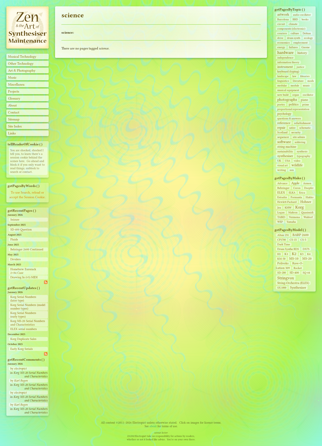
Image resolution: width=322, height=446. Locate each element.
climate (293, 24)
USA (287, 160)
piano (304, 100)
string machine (286, 147)
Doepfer (309, 188)
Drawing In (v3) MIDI (23, 277)
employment (300, 42)
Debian (307, 33)
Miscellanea (16, 84)
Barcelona (283, 19)
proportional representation (293, 109)
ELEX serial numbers (23, 329)
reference (283, 123)
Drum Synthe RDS (288, 249)
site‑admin (299, 137)
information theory (288, 62)
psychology (284, 114)
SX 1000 (281, 287)
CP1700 (281, 239)
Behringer (283, 188)
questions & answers (289, 118)
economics (283, 42)
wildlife (297, 165)
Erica (302, 192)
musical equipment (288, 90)
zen (292, 170)
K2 (294, 253)
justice (300, 66)
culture (295, 33)
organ (295, 94)
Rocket (298, 268)
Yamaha (291, 221)
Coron (296, 188)
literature (298, 80)
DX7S (306, 249)
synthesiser (285, 156)
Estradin (282, 197)
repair (281, 127)
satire (292, 127)
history (302, 53)
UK (279, 160)
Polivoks (283, 263)
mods (310, 80)
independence (285, 57)
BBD (295, 19)
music (306, 85)
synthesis (302, 151)
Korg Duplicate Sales (23, 339)
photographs (287, 99)
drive (280, 38)
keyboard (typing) (288, 71)
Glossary (14, 98)
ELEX (281, 192)
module (295, 85)
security (296, 132)
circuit (281, 24)
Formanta (296, 197)
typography (303, 156)
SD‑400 (294, 272)
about (153, 426)
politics (294, 104)
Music (12, 77)
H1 (279, 254)
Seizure (14, 219)
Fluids (14, 239)
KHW (288, 207)
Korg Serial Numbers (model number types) (27, 306)
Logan (281, 212)
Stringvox (285, 278)
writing (281, 170)
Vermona (294, 217)
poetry (281, 104)
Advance (282, 183)
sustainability (285, 151)
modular (282, 85)
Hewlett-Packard (287, 201)
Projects (13, 91)
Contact (13, 112)
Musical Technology (22, 57)
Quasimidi (307, 212)
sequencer (283, 137)
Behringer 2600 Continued (26, 249)
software (284, 142)
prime (305, 104)
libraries (305, 76)
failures (293, 47)
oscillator (308, 94)
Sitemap (13, 119)
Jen (279, 207)
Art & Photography (22, 70)
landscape (283, 76)
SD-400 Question (21, 229)
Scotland (282, 132)
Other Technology (21, 63)
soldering (300, 142)
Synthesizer (298, 287)
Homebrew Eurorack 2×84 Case (23, 271)
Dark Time (283, 244)
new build (283, 94)
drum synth (293, 38)
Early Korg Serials (21, 349)
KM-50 (281, 258)
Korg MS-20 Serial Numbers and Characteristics (27, 322)
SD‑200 (281, 272)
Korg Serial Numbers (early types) (23, 314)
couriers (282, 33)
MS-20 (307, 258)
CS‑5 (303, 239)
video (297, 160)
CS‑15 (293, 239)
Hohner (305, 202)
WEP (280, 221)
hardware (285, 52)
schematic (305, 127)
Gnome (305, 47)
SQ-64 (306, 272)
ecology (308, 38)
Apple (295, 183)
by (18, 368)
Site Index (15, 126)
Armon (307, 183)
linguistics (283, 80)
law (294, 76)
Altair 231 (283, 235)
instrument (285, 67)
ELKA (292, 192)
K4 (308, 254)
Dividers (15, 259)
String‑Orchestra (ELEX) (293, 283)
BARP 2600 (301, 235)
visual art (282, 165)
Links (12, 133)
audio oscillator (302, 14)
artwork (283, 14)
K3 (301, 254)
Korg (299, 207)
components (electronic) (291, 28)
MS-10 (294, 258)
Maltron (292, 212)
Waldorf (308, 217)
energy (281, 47)
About (12, 105)
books (305, 19)
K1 (286, 254)
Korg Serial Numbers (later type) (23, 298)
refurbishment (302, 123)
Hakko (310, 197)
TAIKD (281, 217)
